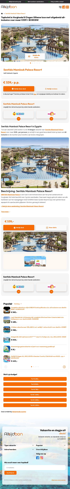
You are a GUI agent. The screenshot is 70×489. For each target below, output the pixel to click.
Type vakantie (10, 445)
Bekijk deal (19, 228)
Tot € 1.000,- (35, 395)
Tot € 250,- (35, 379)
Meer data (51, 228)
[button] (30, 63)
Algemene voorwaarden (59, 480)
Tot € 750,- (35, 389)
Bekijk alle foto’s (34, 56)
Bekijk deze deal (19, 89)
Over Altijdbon (42, 450)
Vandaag (18, 304)
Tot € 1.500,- (35, 400)
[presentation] (5, 366)
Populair (39, 445)
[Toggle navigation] (60, 7)
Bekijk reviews (51, 89)
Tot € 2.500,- (35, 405)
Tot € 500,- (35, 384)
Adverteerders (10, 450)
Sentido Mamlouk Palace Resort (22, 69)
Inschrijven (10, 473)
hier (35, 94)
